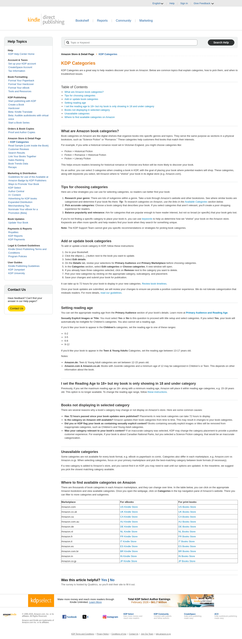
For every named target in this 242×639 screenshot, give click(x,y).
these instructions (157, 392)
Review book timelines (154, 283)
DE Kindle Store (129, 526)
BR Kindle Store (129, 551)
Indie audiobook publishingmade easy (225, 616)
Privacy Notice (103, 634)
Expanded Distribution (20, 202)
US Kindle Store (129, 506)
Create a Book (16, 104)
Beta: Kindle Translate (20, 111)
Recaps (12, 167)
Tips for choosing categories (80, 95)
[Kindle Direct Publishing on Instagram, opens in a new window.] (110, 617)
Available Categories (196, 201)
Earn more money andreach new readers (133, 616)
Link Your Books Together (22, 156)
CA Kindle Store (129, 516)
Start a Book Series (19, 122)
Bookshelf (82, 20)
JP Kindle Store (128, 561)
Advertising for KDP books (22, 198)
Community (123, 20)
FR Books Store (187, 536)
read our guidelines (110, 292)
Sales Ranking (16, 160)
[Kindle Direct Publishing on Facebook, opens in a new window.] (69, 617)
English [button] (158, 3)
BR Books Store (187, 551)
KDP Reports (15, 235)
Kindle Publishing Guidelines (24, 266)
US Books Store (187, 506)
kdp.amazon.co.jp (163, 634)
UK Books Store (187, 511)
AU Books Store (187, 521)
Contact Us (16, 308)
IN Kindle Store (128, 556)
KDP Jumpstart (16, 269)
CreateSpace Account (20, 67)
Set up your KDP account (22, 63)
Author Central (16, 191)
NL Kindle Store (128, 531)
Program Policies (17, 256)
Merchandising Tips (19, 205)
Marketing (146, 20)
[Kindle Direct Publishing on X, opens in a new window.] (89, 617)
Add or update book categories (81, 99)
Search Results (16, 152)
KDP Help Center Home (21, 54)
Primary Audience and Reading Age (207, 312)
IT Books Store (186, 541)
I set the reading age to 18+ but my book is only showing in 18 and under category (109, 106)
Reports (102, 20)
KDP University (16, 273)
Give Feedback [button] (204, 3)
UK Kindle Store (129, 511)
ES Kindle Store (129, 546)
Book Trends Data (18, 163)
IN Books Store (186, 556)
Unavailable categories (77, 113)
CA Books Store (187, 516)
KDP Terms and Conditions (82, 634)
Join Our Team (147, 634)
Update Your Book (18, 222)
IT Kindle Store (128, 541)
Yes (104, 580)
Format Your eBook (18, 87)
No (112, 580)
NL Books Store (187, 531)
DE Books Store (187, 526)
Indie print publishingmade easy (193, 616)
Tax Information (16, 70)
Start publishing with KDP (22, 101)
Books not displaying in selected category (87, 109)
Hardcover (14, 108)
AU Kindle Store (129, 521)
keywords (147, 218)
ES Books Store (187, 546)
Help (172, 3)
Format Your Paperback (21, 80)
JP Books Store (186, 561)
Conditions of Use (118, 634)
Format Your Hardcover (21, 84)
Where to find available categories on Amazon (90, 117)
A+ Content (14, 194)
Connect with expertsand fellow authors (162, 616)
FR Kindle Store (129, 536)
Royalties (13, 232)
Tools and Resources (19, 91)
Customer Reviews (18, 149)
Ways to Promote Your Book (23, 184)
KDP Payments (16, 239)
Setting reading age (75, 102)
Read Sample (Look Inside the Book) (28, 145)
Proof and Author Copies (21, 132)
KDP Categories (19, 142)
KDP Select (14, 187)
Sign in (184, 3)
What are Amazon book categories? (84, 91)
